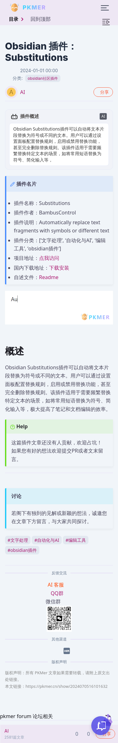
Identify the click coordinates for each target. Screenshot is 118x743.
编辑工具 (75, 540)
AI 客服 (56, 584)
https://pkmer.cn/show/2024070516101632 (66, 686)
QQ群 (57, 593)
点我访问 (49, 257)
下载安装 (59, 267)
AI (22, 92)
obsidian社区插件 (43, 78)
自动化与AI (46, 540)
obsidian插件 (22, 550)
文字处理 (18, 540)
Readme (49, 277)
